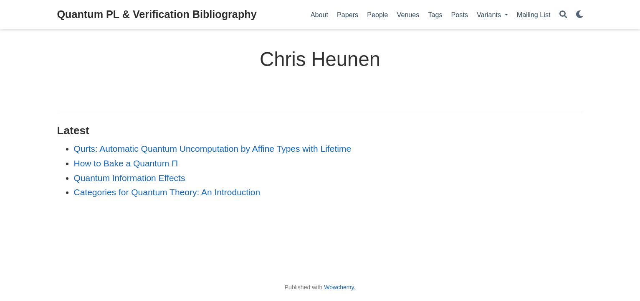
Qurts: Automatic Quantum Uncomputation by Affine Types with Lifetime (213, 148)
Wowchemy (339, 287)
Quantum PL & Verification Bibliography (157, 14)
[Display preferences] (579, 15)
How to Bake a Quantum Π (126, 163)
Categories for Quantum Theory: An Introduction (167, 192)
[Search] (563, 15)
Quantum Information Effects (129, 178)
